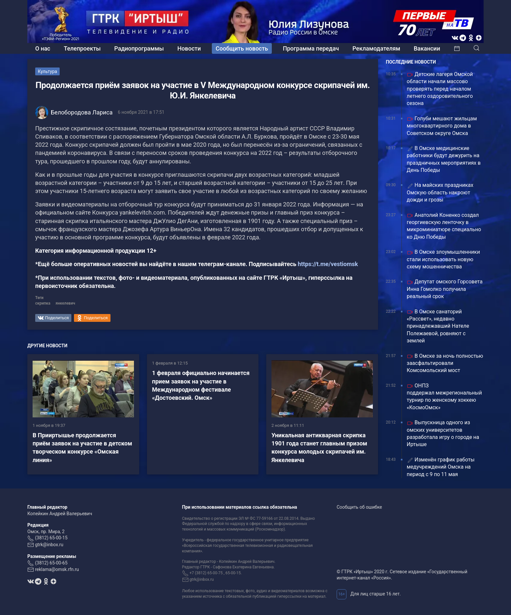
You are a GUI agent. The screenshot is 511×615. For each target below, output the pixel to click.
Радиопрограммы (139, 48)
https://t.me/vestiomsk (328, 264)
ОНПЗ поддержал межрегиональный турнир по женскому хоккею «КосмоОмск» (444, 396)
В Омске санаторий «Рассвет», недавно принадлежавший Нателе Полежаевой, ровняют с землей (438, 326)
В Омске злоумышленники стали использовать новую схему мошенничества (443, 259)
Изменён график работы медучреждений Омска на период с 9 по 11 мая (440, 467)
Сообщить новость (242, 48)
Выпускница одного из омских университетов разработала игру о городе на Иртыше (443, 433)
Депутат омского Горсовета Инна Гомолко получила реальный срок (445, 288)
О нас (42, 48)
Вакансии (427, 48)
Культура (47, 71)
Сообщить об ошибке (359, 507)
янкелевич (65, 303)
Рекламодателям (376, 48)
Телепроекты (82, 48)
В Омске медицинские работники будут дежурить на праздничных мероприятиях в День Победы (444, 159)
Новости (189, 48)
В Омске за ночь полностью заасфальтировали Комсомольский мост (445, 363)
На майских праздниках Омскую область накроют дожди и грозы (440, 192)
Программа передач (311, 48)
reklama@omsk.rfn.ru (57, 569)
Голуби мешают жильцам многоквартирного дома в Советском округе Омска (442, 125)
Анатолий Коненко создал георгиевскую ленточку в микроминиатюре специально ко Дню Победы (444, 226)
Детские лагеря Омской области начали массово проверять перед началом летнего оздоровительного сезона (440, 89)
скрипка (43, 303)
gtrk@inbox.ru (49, 544)
